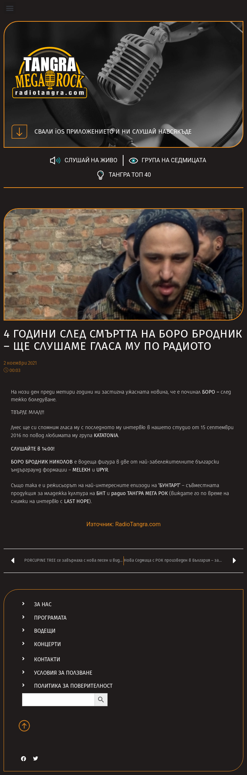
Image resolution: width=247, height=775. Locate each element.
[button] (10, 8)
